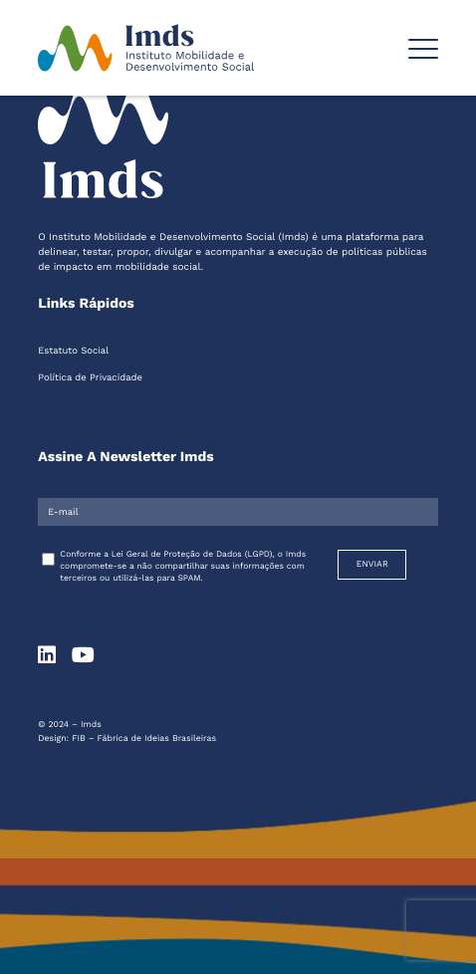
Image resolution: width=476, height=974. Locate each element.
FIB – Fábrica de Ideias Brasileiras (144, 739)
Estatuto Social (73, 351)
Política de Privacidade (90, 377)
